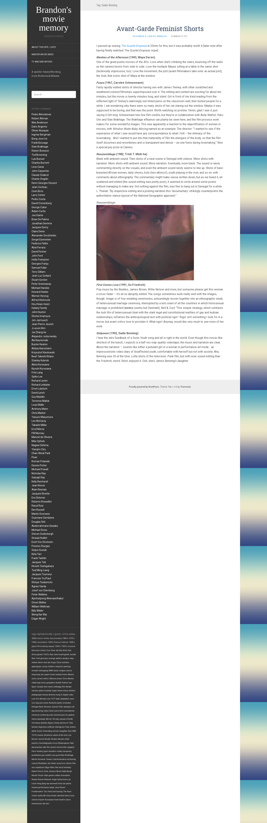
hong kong (36, 674)
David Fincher (39, 251)
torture (40, 735)
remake (35, 670)
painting (67, 666)
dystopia (67, 707)
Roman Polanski (41, 461)
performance (43, 787)
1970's (72, 638)
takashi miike (63, 739)
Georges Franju (40, 263)
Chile (46, 771)
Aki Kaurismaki (40, 340)
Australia (53, 703)
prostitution (36, 755)
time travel (48, 687)
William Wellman (41, 606)
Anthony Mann (40, 408)
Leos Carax (38, 166)
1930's (64, 646)
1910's (34, 735)
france (57, 642)
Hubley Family (39, 308)
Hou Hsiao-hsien (41, 304)
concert (53, 747)
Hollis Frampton (40, 259)
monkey (40, 751)
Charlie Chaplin (40, 178)
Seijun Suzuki (39, 550)
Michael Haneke (40, 288)
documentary (56, 638)
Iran (49, 699)
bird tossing (58, 791)
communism (37, 803)
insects (35, 763)
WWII (51, 670)
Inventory (67, 767)
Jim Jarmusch (40, 320)
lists (69, 650)
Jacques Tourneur (42, 574)
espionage (40, 719)
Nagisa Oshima (40, 445)
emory (65, 690)
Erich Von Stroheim (42, 542)
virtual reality (37, 795)
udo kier (45, 803)
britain (43, 650)
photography (37, 695)
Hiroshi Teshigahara (43, 566)
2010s (65, 634)
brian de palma (64, 783)
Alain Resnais (39, 489)
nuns (72, 795)
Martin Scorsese (41, 513)
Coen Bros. (38, 191)
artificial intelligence (56, 727)
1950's (72, 642)
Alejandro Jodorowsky (44, 336)
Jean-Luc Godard (41, 275)
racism (40, 678)
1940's (58, 646)
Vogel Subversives (60, 779)
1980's (65, 638)
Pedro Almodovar (41, 114)
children (51, 666)
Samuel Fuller (39, 267)
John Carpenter (40, 170)
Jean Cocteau (39, 187)
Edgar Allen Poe (51, 767)
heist (61, 767)
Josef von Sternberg (43, 590)
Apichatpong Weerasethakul (47, 598)
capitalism (39, 767)
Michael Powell (40, 469)
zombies (65, 662)
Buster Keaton (40, 344)
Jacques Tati (39, 562)
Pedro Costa (38, 199)
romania (52, 771)
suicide (73, 654)
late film (46, 747)
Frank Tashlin (39, 558)
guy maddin (46, 755)
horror (40, 638)
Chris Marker (39, 413)
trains (64, 674)
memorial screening (40, 715)
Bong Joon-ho (39, 138)
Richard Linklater (41, 384)
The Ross (67, 791)
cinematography (45, 743)
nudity (59, 751)
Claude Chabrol (40, 175)
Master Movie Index (43, 54)
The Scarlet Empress (134, 46)
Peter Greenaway (41, 283)
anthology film (59, 687)
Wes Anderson (40, 122)
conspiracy (67, 751)
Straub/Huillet (39, 537)
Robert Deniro (37, 771)
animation (42, 642)
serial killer (62, 747)
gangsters (50, 683)
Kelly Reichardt (40, 481)
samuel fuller (57, 707)
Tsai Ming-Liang (40, 570)
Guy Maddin (38, 396)
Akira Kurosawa (40, 364)
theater (69, 687)
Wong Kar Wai (39, 614)
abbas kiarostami (62, 775)
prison (59, 678)
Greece (35, 800)
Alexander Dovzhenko (44, 235)
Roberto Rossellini (42, 501)
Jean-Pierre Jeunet (42, 324)
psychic (35, 743)
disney (45, 695)
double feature (62, 683)
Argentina (42, 727)
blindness (48, 735)
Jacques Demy (40, 227)
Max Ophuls (38, 441)
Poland (34, 779)
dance (56, 670)
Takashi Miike (39, 425)
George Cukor (39, 207)
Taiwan (49, 759)
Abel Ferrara (38, 247)
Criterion (64, 642)
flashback (42, 763)
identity (59, 650)
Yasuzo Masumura (42, 417)
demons (52, 695)
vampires (59, 666)
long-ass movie (41, 703)
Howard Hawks (40, 291)
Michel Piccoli (37, 775)
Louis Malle (38, 404)
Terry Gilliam (38, 271)
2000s (34, 638)
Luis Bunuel (38, 158)
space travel (49, 674)
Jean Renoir (38, 485)
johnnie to (64, 723)
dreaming (39, 711)
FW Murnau (38, 433)
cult (72, 707)
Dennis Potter (39, 465)
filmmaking (42, 646)
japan (34, 646)
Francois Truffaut (41, 578)
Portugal (35, 707)
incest (59, 763)
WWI (74, 731)
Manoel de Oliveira (42, 437)
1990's (34, 642)
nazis (34, 678)
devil (61, 711)
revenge (51, 658)
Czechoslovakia (59, 759)
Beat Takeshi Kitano (43, 356)
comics (69, 670)
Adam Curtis (39, 211)
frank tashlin (59, 800)
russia (44, 666)
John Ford (37, 255)
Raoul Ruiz (37, 505)
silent (56, 654)
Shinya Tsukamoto (42, 582)
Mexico (71, 674)
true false (51, 650)
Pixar (34, 457)
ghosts (40, 654)
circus (55, 743)
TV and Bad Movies (42, 61)
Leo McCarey (39, 420)
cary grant (56, 755)
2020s (72, 634)
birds (65, 650)
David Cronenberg (42, 203)
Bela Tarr (37, 554)
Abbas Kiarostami (41, 348)
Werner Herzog (40, 295)
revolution (67, 703)
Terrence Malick (40, 400)
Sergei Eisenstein (41, 239)
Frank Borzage (40, 142)
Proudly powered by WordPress (144, 387)
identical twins (63, 795)
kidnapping (43, 670)
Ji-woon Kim (38, 328)
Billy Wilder (37, 610)
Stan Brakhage (40, 146)
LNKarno (52, 678)
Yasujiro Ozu (39, 449)
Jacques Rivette (41, 493)
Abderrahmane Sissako (45, 525)
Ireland (35, 787)
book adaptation (62, 699)
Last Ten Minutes (39, 699)
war (70, 683)
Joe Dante (37, 215)
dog (33, 711)
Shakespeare (63, 743)
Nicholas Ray (39, 473)
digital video (68, 695)
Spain (34, 687)
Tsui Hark (47, 791)
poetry (59, 703)
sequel (51, 646)
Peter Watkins (39, 594)
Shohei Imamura (41, 316)
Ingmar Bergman (41, 134)
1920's (46, 654)
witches (72, 690)
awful (45, 678)
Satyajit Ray (38, 477)
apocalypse (36, 666)
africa (34, 654)
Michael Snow (39, 530)
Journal (41, 739)
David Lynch (38, 392)
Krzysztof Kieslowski (43, 352)
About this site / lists (44, 47)
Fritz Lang (37, 372)
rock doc (46, 662)
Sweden (44, 723)
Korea (59, 690)
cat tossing (71, 759)
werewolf (54, 783)
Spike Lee (37, 376)
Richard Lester (40, 380)
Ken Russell (38, 509)
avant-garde (64, 654)
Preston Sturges (41, 546)
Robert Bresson (40, 150)
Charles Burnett (40, 162)
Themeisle (185, 387)
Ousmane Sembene (43, 517)
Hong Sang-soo (43, 783)
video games (49, 775)
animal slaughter (60, 731)
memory (35, 690)
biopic (51, 787)
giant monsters (50, 751)
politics (59, 658)
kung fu (59, 695)
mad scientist (55, 715)
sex (42, 674)
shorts (46, 638)
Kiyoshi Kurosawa (41, 368)
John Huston (39, 312)
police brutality (45, 690)
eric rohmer (67, 763)
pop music (41, 683)
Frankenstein (37, 791)
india (46, 711)
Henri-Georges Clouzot (44, 183)
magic (54, 690)
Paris (34, 751)
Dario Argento (39, 126)
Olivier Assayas (40, 130)
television (36, 650)
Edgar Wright (39, 618)
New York (36, 658)
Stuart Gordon (39, 279)
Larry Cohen (38, 195)
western (65, 658)
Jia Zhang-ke (39, 332)
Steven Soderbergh (42, 533)
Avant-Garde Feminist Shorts (160, 28)
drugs (53, 662)
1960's (51, 642)
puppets (70, 747)
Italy (51, 654)
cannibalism (69, 711)
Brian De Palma (40, 219)
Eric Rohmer (38, 497)
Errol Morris (38, 429)
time (70, 731)
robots (34, 683)
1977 (53, 699)
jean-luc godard (67, 715)
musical (71, 646)
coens (68, 800)
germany (44, 658)
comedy (58, 674)
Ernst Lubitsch (39, 388)
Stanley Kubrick (40, 360)
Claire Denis (38, 231)
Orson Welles (39, 602)
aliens (40, 662)
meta (34, 719)
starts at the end (60, 735)
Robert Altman (40, 118)
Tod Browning (39, 154)
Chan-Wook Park (41, 453)
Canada (40, 687)
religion (62, 670)
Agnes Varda (39, 586)
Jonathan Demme (42, 223)
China (58, 662)
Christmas (36, 723)
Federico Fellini (40, 243)
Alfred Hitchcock (41, 300)
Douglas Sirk (38, 521)
